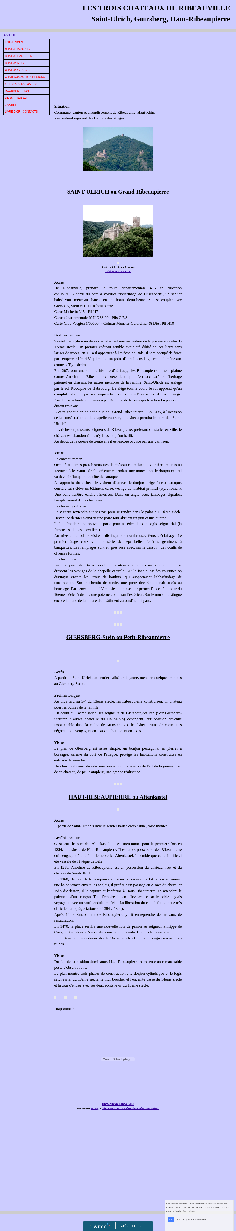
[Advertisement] (118, 69)
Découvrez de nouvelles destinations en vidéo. (130, 1108)
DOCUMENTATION (17, 90)
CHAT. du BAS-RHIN (17, 49)
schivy (94, 1108)
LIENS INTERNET (16, 97)
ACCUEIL (9, 35)
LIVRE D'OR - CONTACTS (21, 111)
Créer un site (131, 1225)
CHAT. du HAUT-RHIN (18, 56)
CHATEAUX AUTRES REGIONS (25, 77)
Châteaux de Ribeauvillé (118, 1104)
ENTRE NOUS (14, 42)
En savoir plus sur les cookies (197, 1222)
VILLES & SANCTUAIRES (21, 84)
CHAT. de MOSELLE (17, 63)
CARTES (10, 104)
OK (177, 1222)
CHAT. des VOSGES (17, 70)
